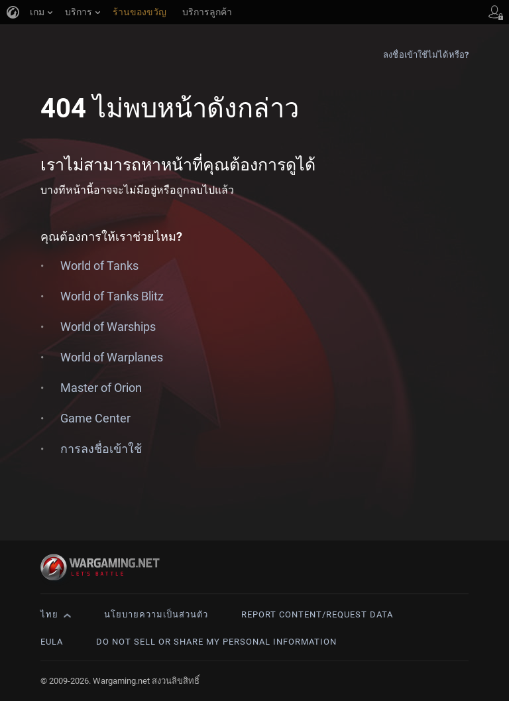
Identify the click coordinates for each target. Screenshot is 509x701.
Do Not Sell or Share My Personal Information (216, 642)
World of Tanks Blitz (112, 296)
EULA (51, 642)
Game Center (95, 418)
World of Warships (108, 327)
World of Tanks (99, 266)
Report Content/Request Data (317, 614)
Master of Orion (101, 388)
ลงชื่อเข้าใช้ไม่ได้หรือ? (426, 55)
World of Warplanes (111, 357)
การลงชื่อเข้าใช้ (101, 449)
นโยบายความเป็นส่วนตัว (156, 614)
